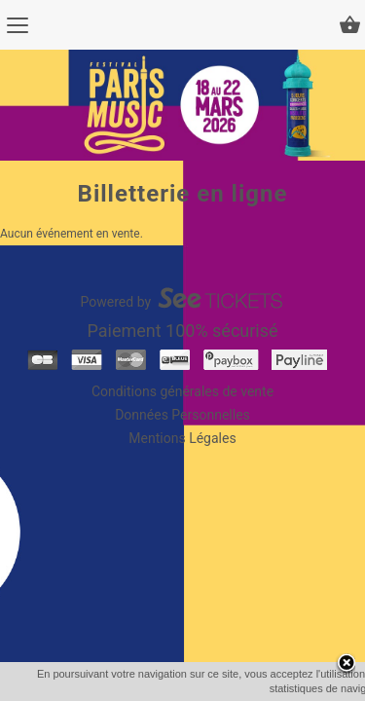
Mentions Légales (182, 438)
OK (224, 688)
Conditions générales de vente (182, 391)
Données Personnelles (182, 415)
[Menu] (17, 25)
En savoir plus (283, 688)
